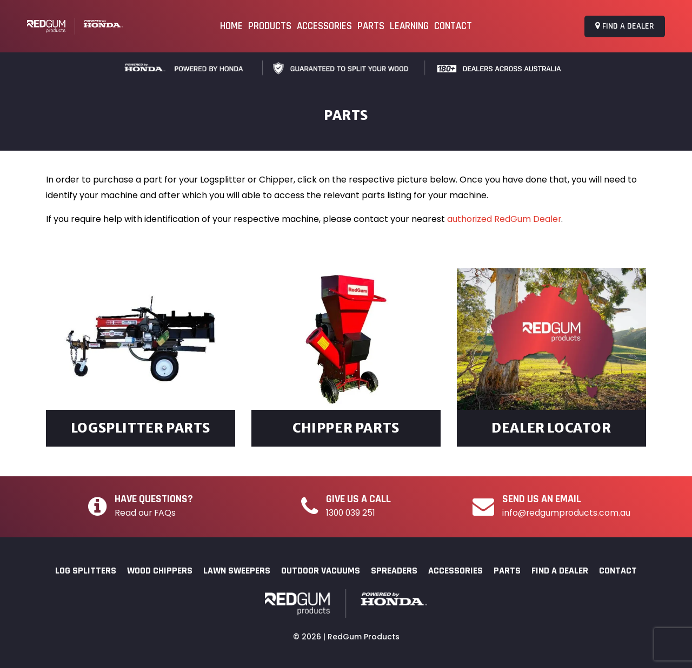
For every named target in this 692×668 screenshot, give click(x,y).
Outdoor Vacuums (320, 570)
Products (269, 26)
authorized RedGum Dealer (504, 219)
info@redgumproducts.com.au (566, 513)
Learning (409, 26)
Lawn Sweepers (236, 570)
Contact (453, 26)
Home (231, 26)
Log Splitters (85, 570)
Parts (370, 26)
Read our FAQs (146, 513)
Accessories (324, 26)
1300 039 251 (351, 513)
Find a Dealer (624, 26)
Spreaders (394, 570)
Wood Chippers (159, 570)
